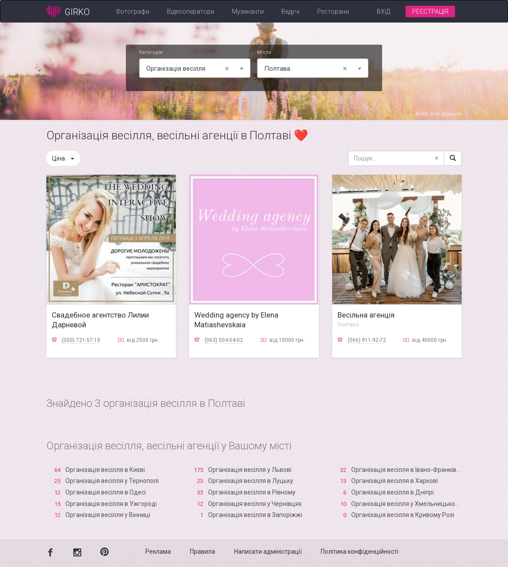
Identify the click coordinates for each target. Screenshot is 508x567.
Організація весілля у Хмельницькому (407, 503)
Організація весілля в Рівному (252, 492)
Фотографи (132, 11)
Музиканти (248, 11)
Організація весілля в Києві (105, 469)
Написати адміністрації (268, 551)
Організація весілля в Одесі (105, 492)
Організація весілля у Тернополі (112, 480)
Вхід (383, 11)
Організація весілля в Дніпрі (392, 492)
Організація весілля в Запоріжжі (255, 514)
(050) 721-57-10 (81, 340)
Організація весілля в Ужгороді (111, 503)
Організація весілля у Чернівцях (255, 503)
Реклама (158, 551)
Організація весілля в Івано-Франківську (410, 469)
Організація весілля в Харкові (394, 480)
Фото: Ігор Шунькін (438, 114)
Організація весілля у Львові (250, 469)
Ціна (63, 158)
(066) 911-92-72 (367, 340)
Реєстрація (430, 11)
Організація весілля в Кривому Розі (402, 514)
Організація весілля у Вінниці (107, 514)
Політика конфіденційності (359, 551)
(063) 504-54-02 (224, 340)
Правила (202, 551)
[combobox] (194, 68)
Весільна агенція (365, 314)
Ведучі (290, 11)
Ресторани (333, 11)
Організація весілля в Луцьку (250, 480)
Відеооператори (190, 11)
